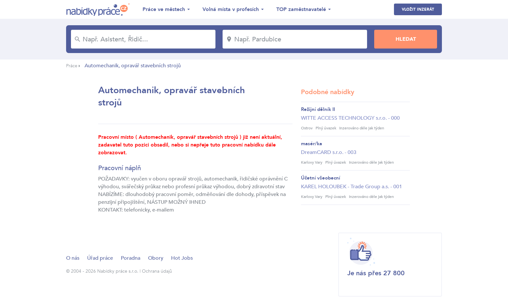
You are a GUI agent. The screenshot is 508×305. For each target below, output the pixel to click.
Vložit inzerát (418, 9)
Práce (71, 66)
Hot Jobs (182, 258)
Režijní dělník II (318, 109)
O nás (72, 258)
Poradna (130, 258)
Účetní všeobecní (320, 178)
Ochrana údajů (157, 271)
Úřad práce (100, 258)
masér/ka (311, 143)
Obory (155, 258)
